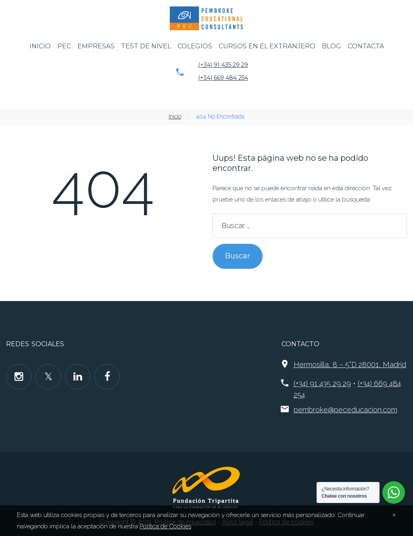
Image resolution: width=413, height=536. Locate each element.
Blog (331, 46)
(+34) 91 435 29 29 (223, 65)
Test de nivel (146, 46)
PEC (64, 46)
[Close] (394, 514)
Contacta (366, 46)
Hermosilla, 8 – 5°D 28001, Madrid (350, 364)
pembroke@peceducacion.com (345, 409)
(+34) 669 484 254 (223, 77)
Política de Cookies (165, 526)
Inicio (40, 46)
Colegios (194, 46)
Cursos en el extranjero (267, 46)
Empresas (96, 46)
